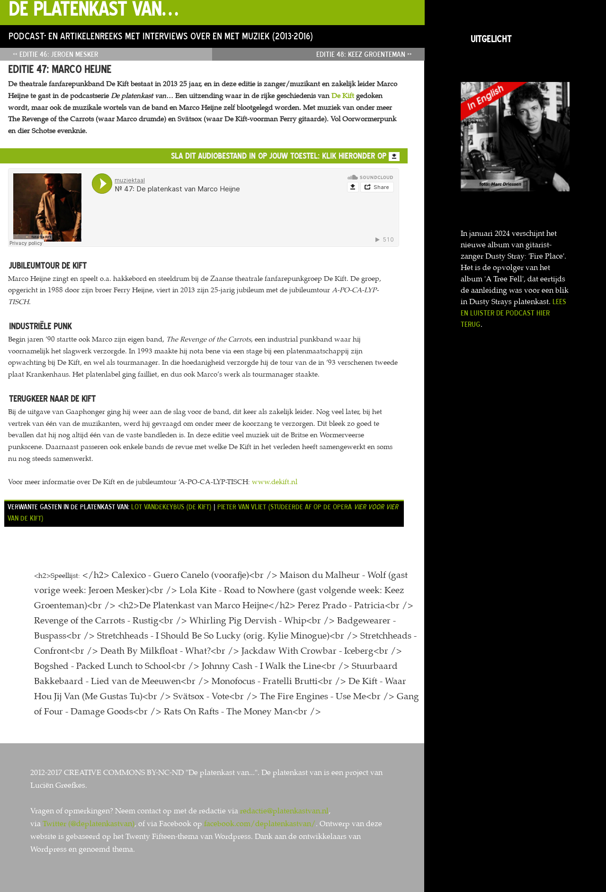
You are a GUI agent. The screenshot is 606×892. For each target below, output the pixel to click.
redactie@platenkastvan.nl (284, 811)
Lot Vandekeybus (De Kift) (171, 506)
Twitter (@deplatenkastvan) (88, 824)
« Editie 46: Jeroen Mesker (55, 54)
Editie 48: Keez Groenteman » (364, 54)
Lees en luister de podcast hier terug (513, 313)
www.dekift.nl (274, 482)
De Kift (342, 95)
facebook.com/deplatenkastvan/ (260, 824)
